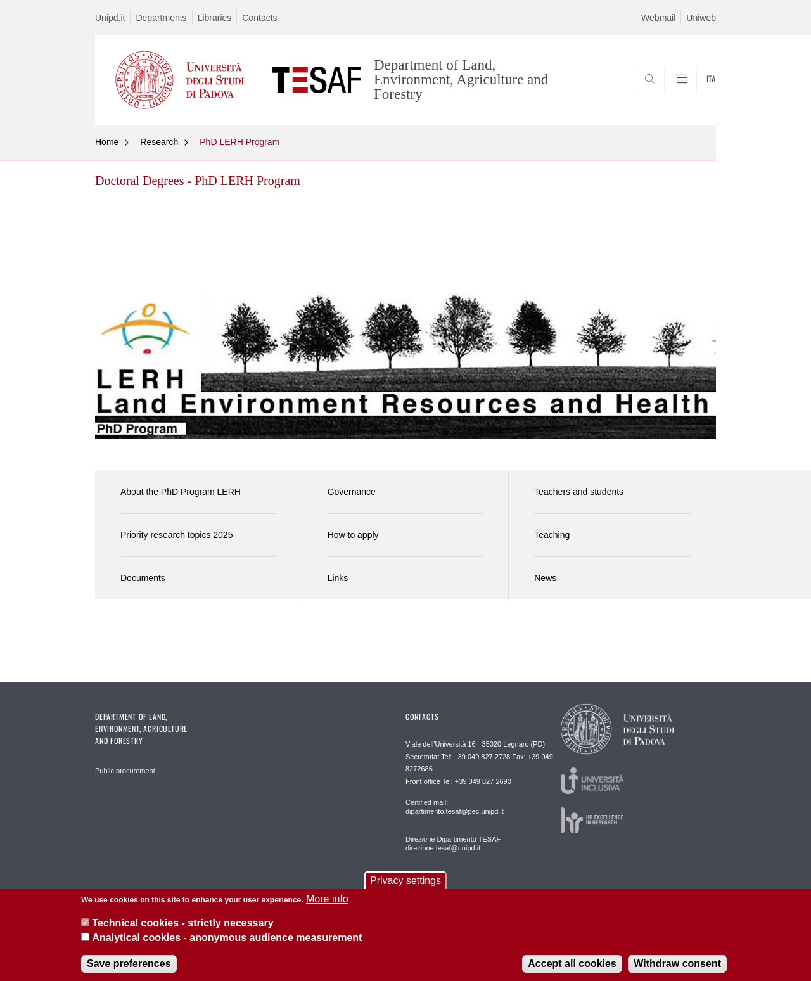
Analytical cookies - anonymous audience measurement (227, 944)
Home (106, 142)
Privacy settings (405, 887)
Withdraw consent (677, 970)
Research (159, 142)
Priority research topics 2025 (176, 535)
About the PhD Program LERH (180, 492)
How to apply (353, 535)
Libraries (215, 18)
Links (338, 578)
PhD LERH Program (239, 142)
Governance (352, 492)
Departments (161, 18)
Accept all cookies (572, 970)
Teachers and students (578, 492)
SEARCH (694, 93)
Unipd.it (110, 18)
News (545, 578)
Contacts (259, 18)
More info (327, 905)
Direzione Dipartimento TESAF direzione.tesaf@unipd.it (453, 843)
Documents (142, 578)
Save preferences (129, 970)
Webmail (658, 18)
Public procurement (125, 770)
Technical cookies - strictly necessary (182, 930)
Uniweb (701, 18)
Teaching (552, 535)
